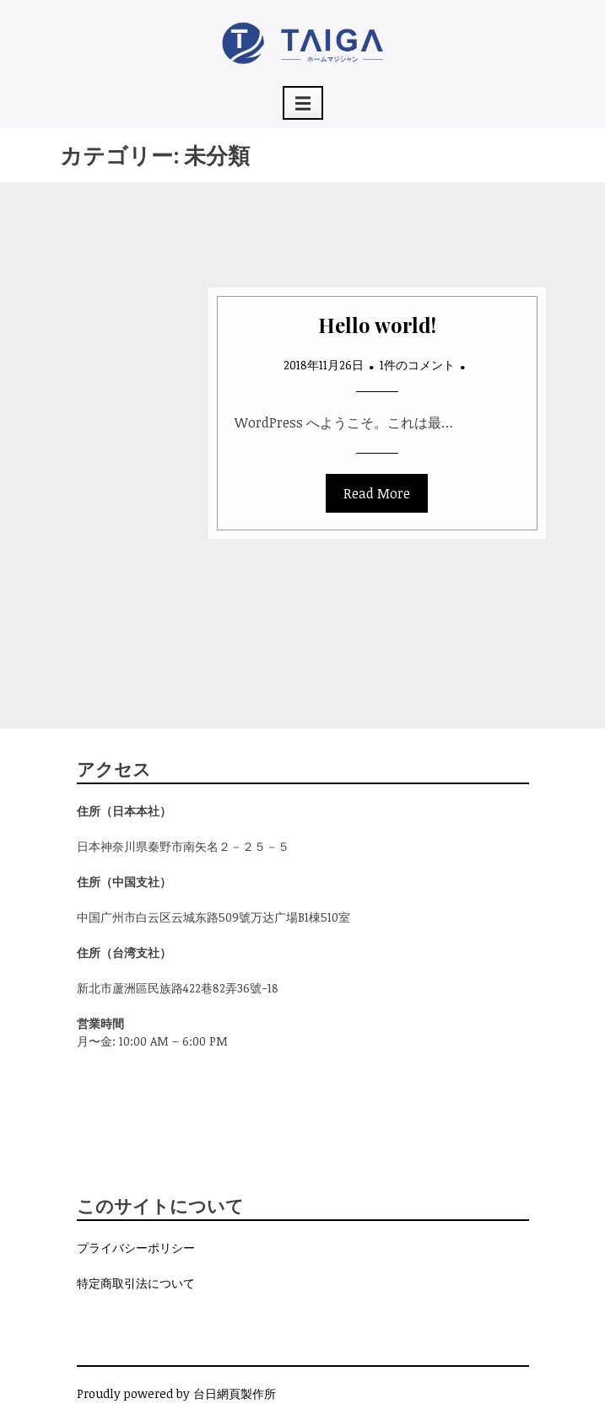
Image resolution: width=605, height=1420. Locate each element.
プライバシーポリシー (136, 1248)
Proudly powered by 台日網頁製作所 (176, 1393)
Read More (376, 493)
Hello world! (377, 324)
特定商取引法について (136, 1283)
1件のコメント (417, 365)
